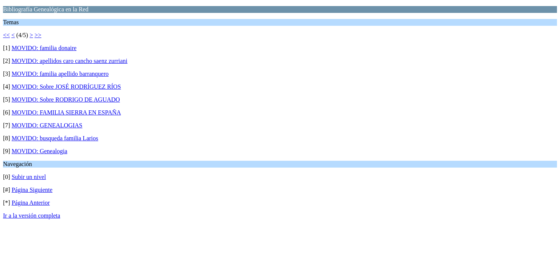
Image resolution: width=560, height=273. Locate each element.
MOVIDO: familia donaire (44, 48)
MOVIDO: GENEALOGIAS (47, 125)
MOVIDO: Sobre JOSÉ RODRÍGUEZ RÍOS (66, 86)
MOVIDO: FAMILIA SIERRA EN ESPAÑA (66, 112)
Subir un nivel (29, 177)
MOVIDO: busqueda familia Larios (55, 138)
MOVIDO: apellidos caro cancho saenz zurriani (70, 61)
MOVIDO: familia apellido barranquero (60, 74)
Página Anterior (31, 202)
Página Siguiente (32, 190)
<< (6, 35)
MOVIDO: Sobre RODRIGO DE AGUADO (66, 99)
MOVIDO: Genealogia (39, 151)
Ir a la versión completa (31, 215)
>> (37, 35)
